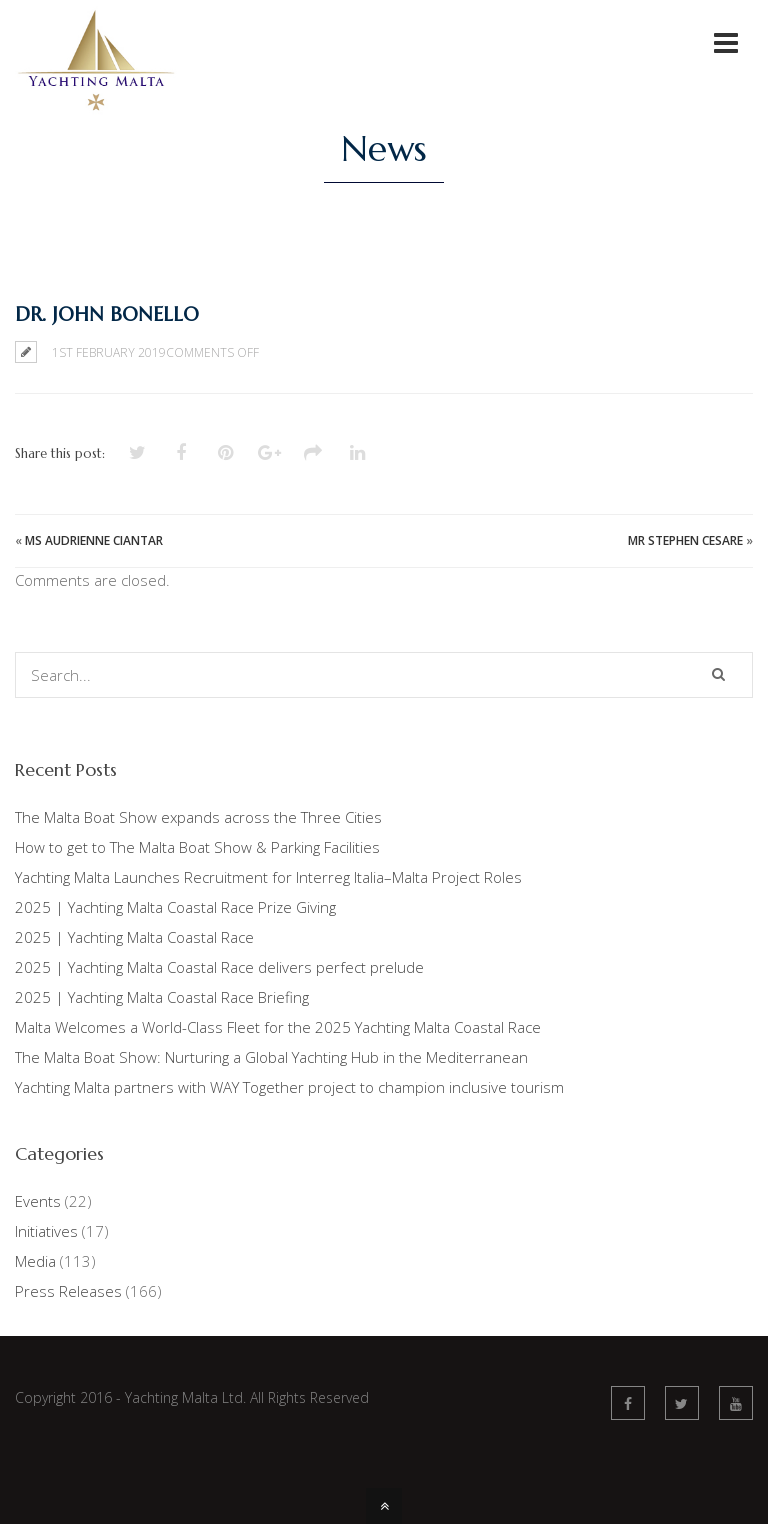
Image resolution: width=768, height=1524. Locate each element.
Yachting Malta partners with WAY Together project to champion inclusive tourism (289, 1087)
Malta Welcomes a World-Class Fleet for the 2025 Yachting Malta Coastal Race (278, 1027)
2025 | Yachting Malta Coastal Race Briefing (162, 997)
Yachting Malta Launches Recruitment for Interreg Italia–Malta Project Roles (268, 877)
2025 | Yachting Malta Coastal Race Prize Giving (175, 907)
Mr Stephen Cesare (685, 540)
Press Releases (68, 1291)
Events (38, 1201)
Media (35, 1261)
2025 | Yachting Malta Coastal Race (134, 937)
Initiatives (46, 1231)
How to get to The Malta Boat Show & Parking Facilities (197, 847)
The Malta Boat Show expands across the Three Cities (198, 817)
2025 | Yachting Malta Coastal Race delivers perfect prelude (219, 967)
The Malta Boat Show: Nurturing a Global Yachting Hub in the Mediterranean (271, 1057)
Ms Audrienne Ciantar (94, 540)
